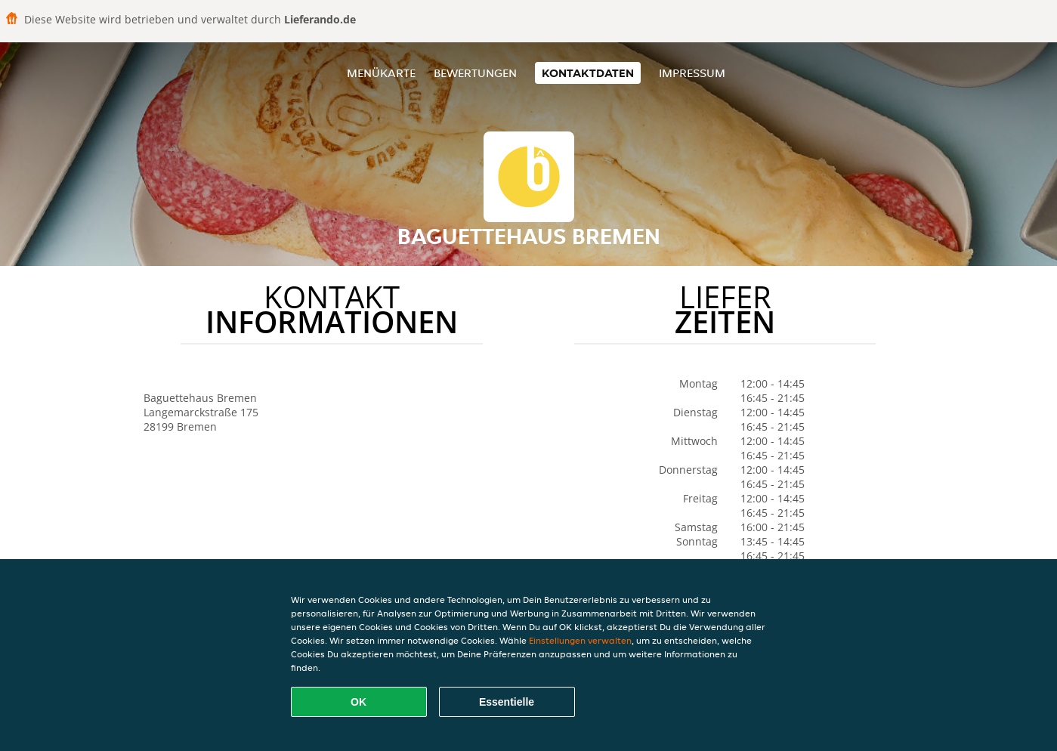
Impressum (692, 73)
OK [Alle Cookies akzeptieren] (358, 702)
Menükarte (381, 73)
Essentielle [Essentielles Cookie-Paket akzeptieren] (506, 702)
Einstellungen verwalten (580, 640)
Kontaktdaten (588, 73)
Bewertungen (475, 73)
